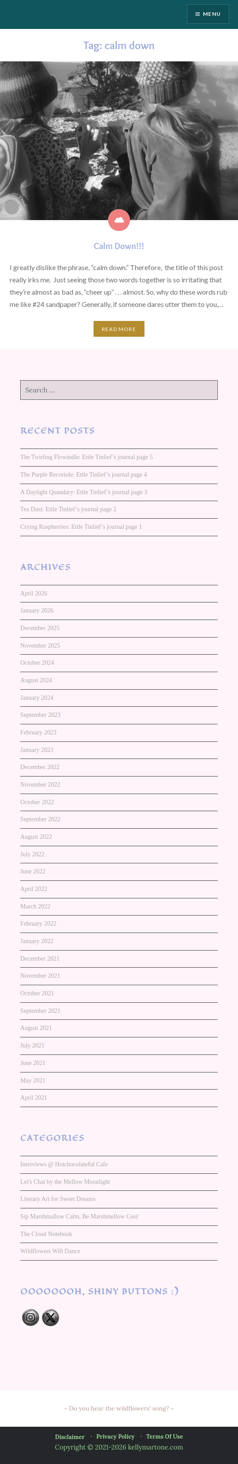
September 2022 (40, 819)
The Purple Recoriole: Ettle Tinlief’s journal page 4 (83, 474)
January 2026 (36, 610)
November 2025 (40, 645)
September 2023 (40, 715)
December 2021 (39, 958)
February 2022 (38, 923)
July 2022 (32, 854)
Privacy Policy (115, 1436)
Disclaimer (69, 1437)
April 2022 (33, 889)
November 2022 (40, 784)
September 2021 (40, 1011)
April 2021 (33, 1097)
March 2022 (35, 906)
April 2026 (33, 593)
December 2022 (39, 767)
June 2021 (32, 1063)
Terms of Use (164, 1436)
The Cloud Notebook (46, 1234)
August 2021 (36, 1028)
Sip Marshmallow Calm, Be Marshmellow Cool (79, 1216)
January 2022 (36, 941)
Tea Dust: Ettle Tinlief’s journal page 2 (68, 509)
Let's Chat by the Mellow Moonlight (65, 1182)
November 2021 (40, 975)
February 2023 (38, 732)
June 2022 (32, 871)
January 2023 (36, 750)
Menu (212, 14)
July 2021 (32, 1045)
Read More (119, 329)
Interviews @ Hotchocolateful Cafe (64, 1164)
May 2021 (32, 1080)
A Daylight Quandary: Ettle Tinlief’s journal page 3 (83, 492)
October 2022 (37, 802)
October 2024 (37, 662)
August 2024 (36, 680)
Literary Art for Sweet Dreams (57, 1199)
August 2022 (36, 837)
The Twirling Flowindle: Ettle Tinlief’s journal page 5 (86, 457)
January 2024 (36, 698)
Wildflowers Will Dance (50, 1251)
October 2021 (37, 993)
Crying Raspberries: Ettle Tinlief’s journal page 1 (81, 527)
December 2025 (39, 628)
